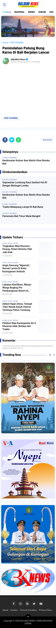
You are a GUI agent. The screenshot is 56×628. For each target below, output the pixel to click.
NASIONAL (19, 12)
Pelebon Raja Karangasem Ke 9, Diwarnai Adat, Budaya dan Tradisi (19, 326)
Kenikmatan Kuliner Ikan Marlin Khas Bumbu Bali (26, 196)
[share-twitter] (11, 139)
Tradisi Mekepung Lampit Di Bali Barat (22, 207)
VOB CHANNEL (11, 118)
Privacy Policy (45, 610)
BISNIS (31, 12)
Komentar (47, 140)
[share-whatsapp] (18, 139)
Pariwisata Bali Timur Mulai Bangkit (21, 216)
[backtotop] (28, 617)
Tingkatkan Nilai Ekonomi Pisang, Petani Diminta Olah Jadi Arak (17, 249)
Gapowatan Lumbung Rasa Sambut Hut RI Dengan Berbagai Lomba (24, 184)
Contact (14, 610)
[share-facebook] (5, 139)
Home (5, 42)
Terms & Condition (28, 610)
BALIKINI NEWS (11, 243)
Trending (6, 12)
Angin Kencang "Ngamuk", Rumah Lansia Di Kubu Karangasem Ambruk (16, 268)
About (5, 610)
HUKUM (42, 12)
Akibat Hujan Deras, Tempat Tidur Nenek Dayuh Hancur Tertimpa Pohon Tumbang (17, 307)
